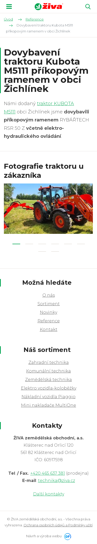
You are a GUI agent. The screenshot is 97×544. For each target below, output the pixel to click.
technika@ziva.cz (56, 480)
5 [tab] (68, 244)
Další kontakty (48, 494)
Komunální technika (48, 371)
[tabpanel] (48, 208)
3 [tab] (42, 244)
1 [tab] (16, 244)
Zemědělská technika (48, 379)
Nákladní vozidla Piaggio (48, 396)
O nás (48, 295)
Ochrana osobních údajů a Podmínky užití (58, 525)
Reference (49, 320)
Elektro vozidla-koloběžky (48, 388)
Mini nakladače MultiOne (48, 405)
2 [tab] (29, 244)
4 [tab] (55, 244)
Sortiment (49, 303)
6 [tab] (81, 244)
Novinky (48, 312)
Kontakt (48, 329)
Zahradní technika (48, 362)
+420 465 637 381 (47, 473)
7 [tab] (42, 251)
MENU (9, 6)
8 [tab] (55, 251)
